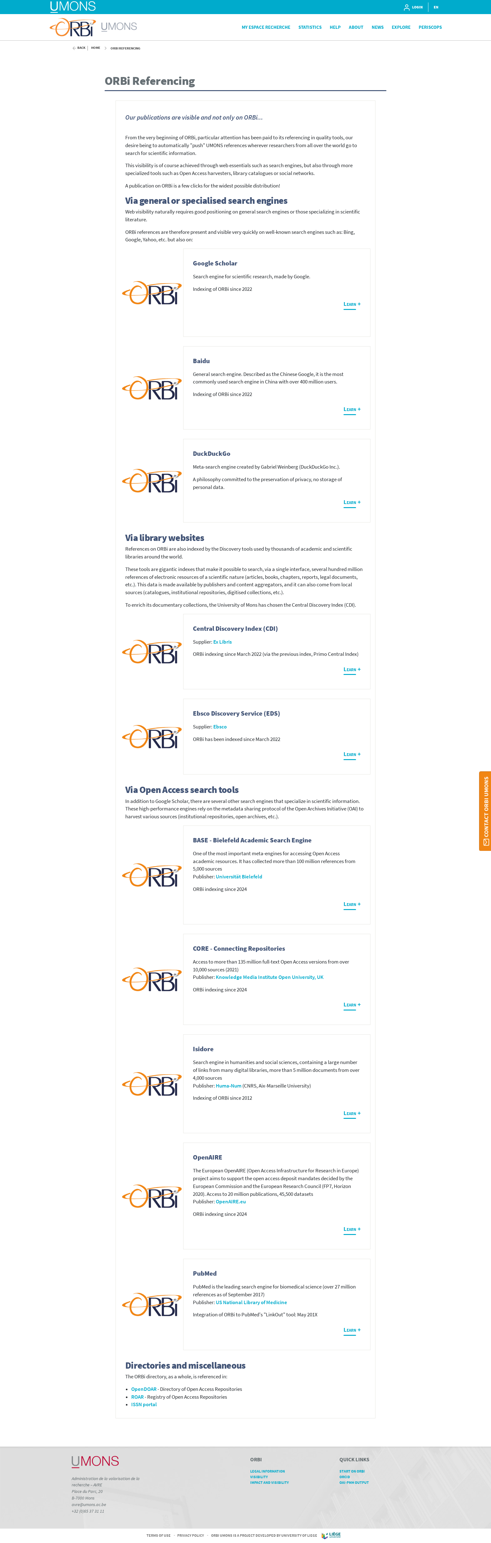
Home (95, 48)
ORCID (346, 1476)
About (356, 27)
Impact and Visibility (271, 1482)
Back (81, 48)
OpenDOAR (144, 1389)
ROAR (137, 1397)
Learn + (352, 303)
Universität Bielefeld (239, 876)
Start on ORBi (354, 1471)
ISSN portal (144, 1404)
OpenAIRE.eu (231, 1201)
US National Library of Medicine (251, 1302)
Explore (401, 27)
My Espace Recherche (266, 27)
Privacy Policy (190, 1535)
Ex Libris (222, 642)
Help (335, 27)
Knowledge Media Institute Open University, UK (269, 977)
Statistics (310, 27)
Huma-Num (228, 1086)
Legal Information (269, 1471)
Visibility (261, 1476)
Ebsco (220, 726)
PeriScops (430, 27)
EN (436, 7)
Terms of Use (159, 1535)
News (378, 27)
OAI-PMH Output (356, 1482)
